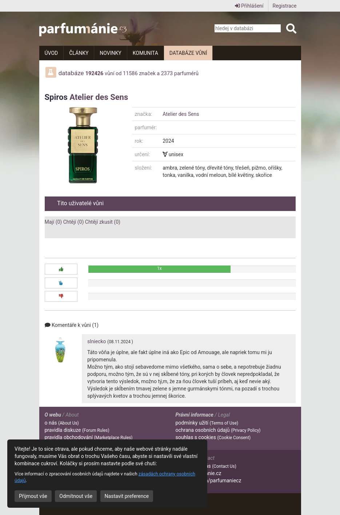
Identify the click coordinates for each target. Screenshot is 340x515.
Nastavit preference (127, 496)
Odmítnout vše (75, 496)
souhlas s (213, 437)
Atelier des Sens (98, 97)
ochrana (218, 430)
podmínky (207, 423)
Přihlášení (249, 6)
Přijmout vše (33, 496)
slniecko (96, 341)
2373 (167, 73)
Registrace (285, 6)
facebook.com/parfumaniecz (208, 480)
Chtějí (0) (73, 222)
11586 (130, 73)
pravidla (77, 430)
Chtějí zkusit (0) (102, 222)
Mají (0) (53, 222)
